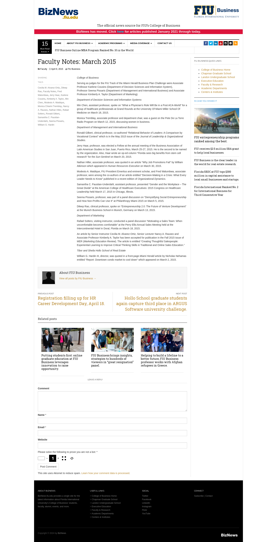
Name (41, 414)
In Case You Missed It (205, 101)
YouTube (146, 513)
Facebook (146, 499)
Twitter (145, 496)
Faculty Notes (49, 91)
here (120, 31)
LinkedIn (146, 503)
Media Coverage (141, 43)
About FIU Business (80, 43)
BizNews (62, 533)
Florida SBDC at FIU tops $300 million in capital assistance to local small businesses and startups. (216, 175)
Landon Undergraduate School (218, 77)
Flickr (144, 510)
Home (58, 43)
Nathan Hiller (55, 110)
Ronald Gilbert (53, 113)
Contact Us (164, 43)
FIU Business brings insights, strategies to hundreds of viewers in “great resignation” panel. (112, 360)
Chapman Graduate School (216, 73)
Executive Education (212, 80)
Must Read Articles (45, 46)
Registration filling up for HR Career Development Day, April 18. (71, 300)
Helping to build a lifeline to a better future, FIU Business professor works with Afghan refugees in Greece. (162, 360)
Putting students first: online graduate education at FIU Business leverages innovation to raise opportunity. (61, 362)
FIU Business (74, 69)
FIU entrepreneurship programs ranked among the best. (216, 139)
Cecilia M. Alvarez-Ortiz (49, 88)
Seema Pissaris (56, 121)
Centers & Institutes (212, 92)
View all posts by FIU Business (77, 278)
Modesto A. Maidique (54, 102)
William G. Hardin (46, 125)
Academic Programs (111, 43)
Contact (209, 496)
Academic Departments (214, 88)
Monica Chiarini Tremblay (50, 106)
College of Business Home (215, 69)
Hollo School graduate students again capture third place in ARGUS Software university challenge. (151, 303)
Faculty (43, 69)
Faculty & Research (212, 84)
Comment (43, 388)
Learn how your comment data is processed (105, 473)
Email (41, 427)
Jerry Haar (55, 95)
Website (42, 439)
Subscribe (199, 496)
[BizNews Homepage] (58, 12)
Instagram (146, 506)
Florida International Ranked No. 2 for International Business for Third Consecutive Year (216, 190)
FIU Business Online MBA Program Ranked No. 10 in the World (94, 50)
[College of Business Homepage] (216, 11)
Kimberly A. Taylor (55, 99)
